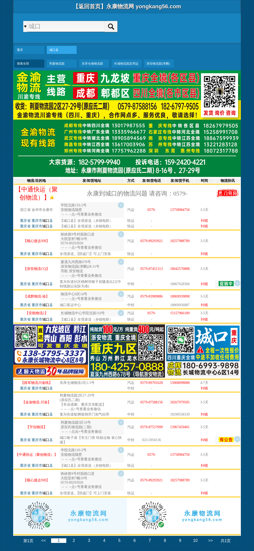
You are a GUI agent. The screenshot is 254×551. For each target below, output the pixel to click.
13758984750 (180, 210)
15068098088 (180, 383)
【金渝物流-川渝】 (36, 402)
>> (210, 540)
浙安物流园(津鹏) (158, 63)
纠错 (204, 221)
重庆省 (25, 221)
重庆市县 (42, 221)
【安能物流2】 (36, 313)
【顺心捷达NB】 (36, 241)
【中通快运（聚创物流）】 (36, 455)
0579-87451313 (151, 269)
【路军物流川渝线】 (36, 383)
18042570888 (180, 269)
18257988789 (180, 241)
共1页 (226, 541)
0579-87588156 (151, 402)
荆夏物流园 (57, 63)
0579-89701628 (151, 383)
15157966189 (180, 313)
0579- (151, 210)
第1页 (28, 541)
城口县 (53, 50)
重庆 (20, 50)
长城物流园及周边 (126, 63)
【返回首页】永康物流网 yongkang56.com (127, 6)
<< (43, 540)
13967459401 (180, 427)
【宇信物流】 (36, 427)
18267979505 (180, 402)
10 (195, 540)
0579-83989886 (151, 296)
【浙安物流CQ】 (36, 269)
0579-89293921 (151, 241)
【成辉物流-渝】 (37, 296)
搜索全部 (23, 63)
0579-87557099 (151, 427)
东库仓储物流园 (92, 63)
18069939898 (180, 296)
